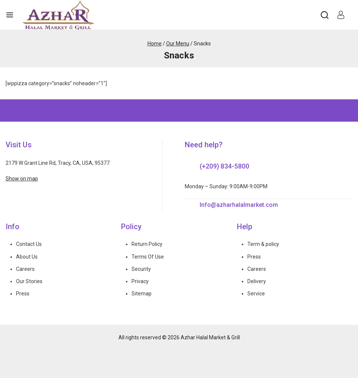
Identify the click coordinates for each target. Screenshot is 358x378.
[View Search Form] (324, 15)
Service (256, 294)
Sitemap (142, 294)
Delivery (256, 281)
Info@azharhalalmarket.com (239, 204)
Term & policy (263, 244)
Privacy (140, 281)
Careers (25, 269)
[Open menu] (10, 15)
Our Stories (29, 281)
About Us (27, 257)
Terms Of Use (148, 257)
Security (141, 269)
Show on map (22, 179)
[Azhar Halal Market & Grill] (58, 15)
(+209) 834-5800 (224, 166)
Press (22, 294)
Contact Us (29, 244)
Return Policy (147, 244)
